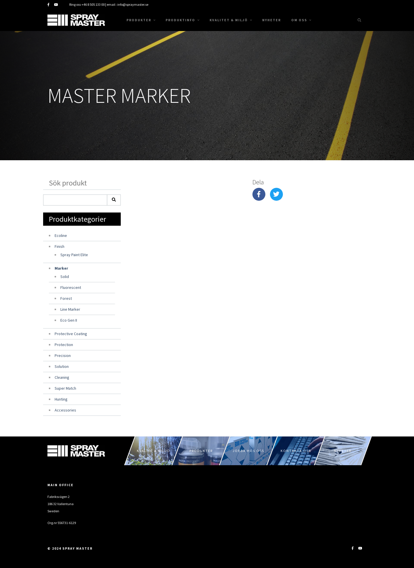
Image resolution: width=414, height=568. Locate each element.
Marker (61, 268)
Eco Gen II (68, 320)
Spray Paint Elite (74, 254)
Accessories (65, 410)
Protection (64, 344)
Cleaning (62, 377)
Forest (66, 298)
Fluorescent (70, 287)
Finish (59, 246)
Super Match (65, 388)
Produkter (140, 20)
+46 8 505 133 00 (93, 4)
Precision (63, 355)
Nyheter (271, 20)
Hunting (61, 399)
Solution (62, 366)
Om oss (301, 20)
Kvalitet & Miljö (231, 20)
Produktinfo (182, 20)
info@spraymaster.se (132, 4)
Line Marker (70, 309)
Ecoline (61, 235)
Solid (64, 276)
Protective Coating (71, 333)
